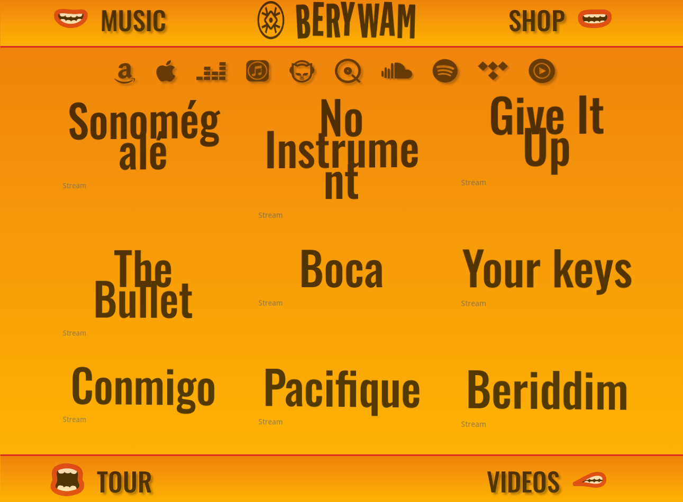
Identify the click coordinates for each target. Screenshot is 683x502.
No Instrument (343, 146)
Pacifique (343, 387)
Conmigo (174, 379)
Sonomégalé (173, 138)
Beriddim (537, 395)
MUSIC (165, 20)
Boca (342, 266)
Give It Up (535, 119)
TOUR (153, 481)
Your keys (537, 265)
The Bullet (173, 281)
